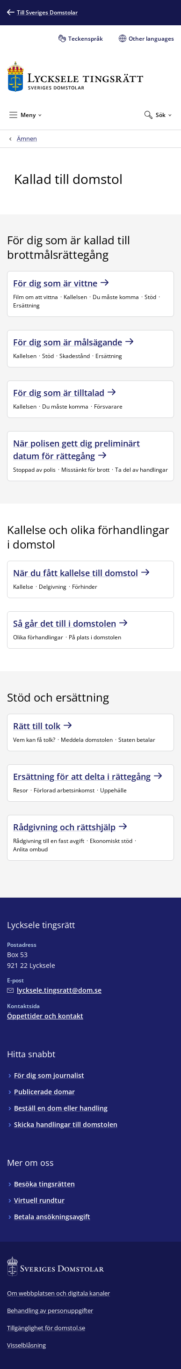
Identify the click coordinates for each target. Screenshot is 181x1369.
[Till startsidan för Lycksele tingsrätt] (75, 76)
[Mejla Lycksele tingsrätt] (54, 990)
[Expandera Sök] (158, 115)
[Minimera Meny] (25, 115)
